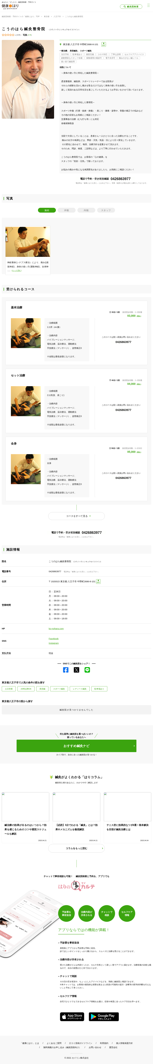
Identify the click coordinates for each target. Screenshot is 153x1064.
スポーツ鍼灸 (59, 689)
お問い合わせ (95, 1047)
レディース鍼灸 (80, 689)
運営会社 (113, 1047)
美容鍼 (42, 689)
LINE (87, 669)
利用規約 (104, 1043)
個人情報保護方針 (124, 1043)
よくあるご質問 (54, 1043)
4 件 (29, 35)
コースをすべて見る (77, 516)
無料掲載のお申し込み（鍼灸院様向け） (62, 1047)
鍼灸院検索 (133, 6)
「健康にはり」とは (29, 1043)
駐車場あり (99, 689)
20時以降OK (26, 689)
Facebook (54, 638)
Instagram (54, 643)
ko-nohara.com (56, 628)
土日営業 (9, 689)
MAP (103, 45)
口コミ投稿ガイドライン (80, 1043)
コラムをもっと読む (76, 848)
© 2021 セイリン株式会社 (76, 1057)
